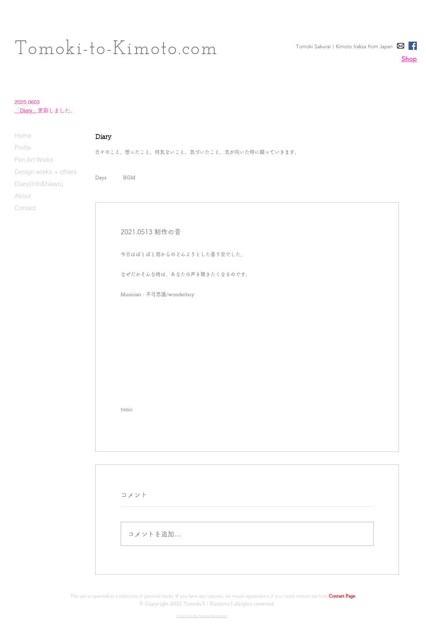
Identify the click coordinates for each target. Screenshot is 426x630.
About (23, 196)
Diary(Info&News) (39, 184)
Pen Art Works (34, 160)
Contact (25, 208)
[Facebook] (413, 46)
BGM (129, 177)
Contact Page (342, 596)
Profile (23, 147)
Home (23, 135)
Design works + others (46, 172)
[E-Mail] (400, 46)
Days (100, 177)
